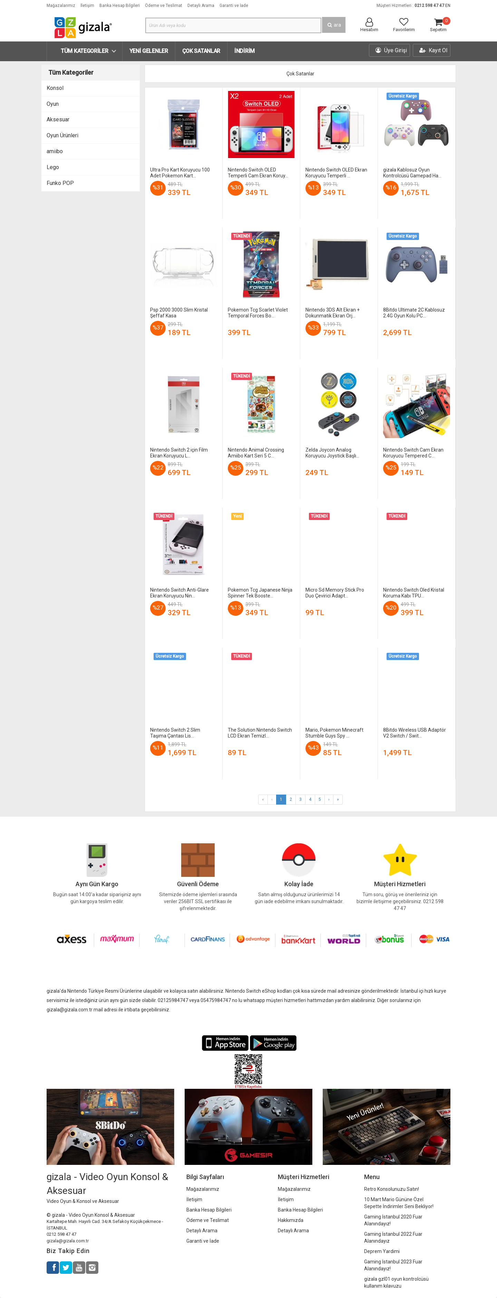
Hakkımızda (290, 1220)
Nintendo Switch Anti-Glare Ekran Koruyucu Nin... (179, 593)
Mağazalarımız (61, 5)
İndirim (244, 51)
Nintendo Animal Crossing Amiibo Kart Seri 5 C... (256, 452)
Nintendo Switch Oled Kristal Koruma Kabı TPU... (413, 593)
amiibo (55, 151)
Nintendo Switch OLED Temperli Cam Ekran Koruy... (258, 172)
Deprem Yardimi (382, 1251)
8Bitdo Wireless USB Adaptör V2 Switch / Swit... (414, 733)
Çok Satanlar (201, 51)
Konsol (55, 88)
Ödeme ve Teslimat (163, 5)
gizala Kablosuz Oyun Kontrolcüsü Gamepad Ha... (412, 172)
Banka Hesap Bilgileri (119, 5)
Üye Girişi (391, 50)
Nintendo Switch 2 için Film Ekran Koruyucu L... (179, 452)
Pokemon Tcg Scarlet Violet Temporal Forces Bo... (258, 312)
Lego (53, 167)
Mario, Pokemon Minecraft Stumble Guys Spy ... (334, 733)
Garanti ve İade (234, 5)
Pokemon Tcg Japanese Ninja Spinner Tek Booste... (260, 593)
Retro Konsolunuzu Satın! (391, 1189)
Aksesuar (58, 119)
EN (447, 5)
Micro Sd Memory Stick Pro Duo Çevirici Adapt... (334, 593)
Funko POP (60, 183)
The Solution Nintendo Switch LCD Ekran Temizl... (260, 733)
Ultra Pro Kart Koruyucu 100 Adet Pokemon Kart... (180, 172)
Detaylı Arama (200, 5)
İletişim (87, 5)
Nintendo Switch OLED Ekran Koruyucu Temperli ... (336, 172)
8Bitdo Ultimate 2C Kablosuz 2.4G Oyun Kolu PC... (414, 312)
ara (334, 25)
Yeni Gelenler (148, 51)
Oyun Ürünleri (62, 135)
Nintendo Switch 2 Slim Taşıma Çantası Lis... (175, 733)
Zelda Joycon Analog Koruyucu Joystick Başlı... (332, 452)
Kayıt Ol (433, 50)
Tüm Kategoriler (84, 51)
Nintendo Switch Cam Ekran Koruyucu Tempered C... (413, 452)
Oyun (53, 104)
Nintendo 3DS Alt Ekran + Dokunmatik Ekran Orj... (332, 312)
